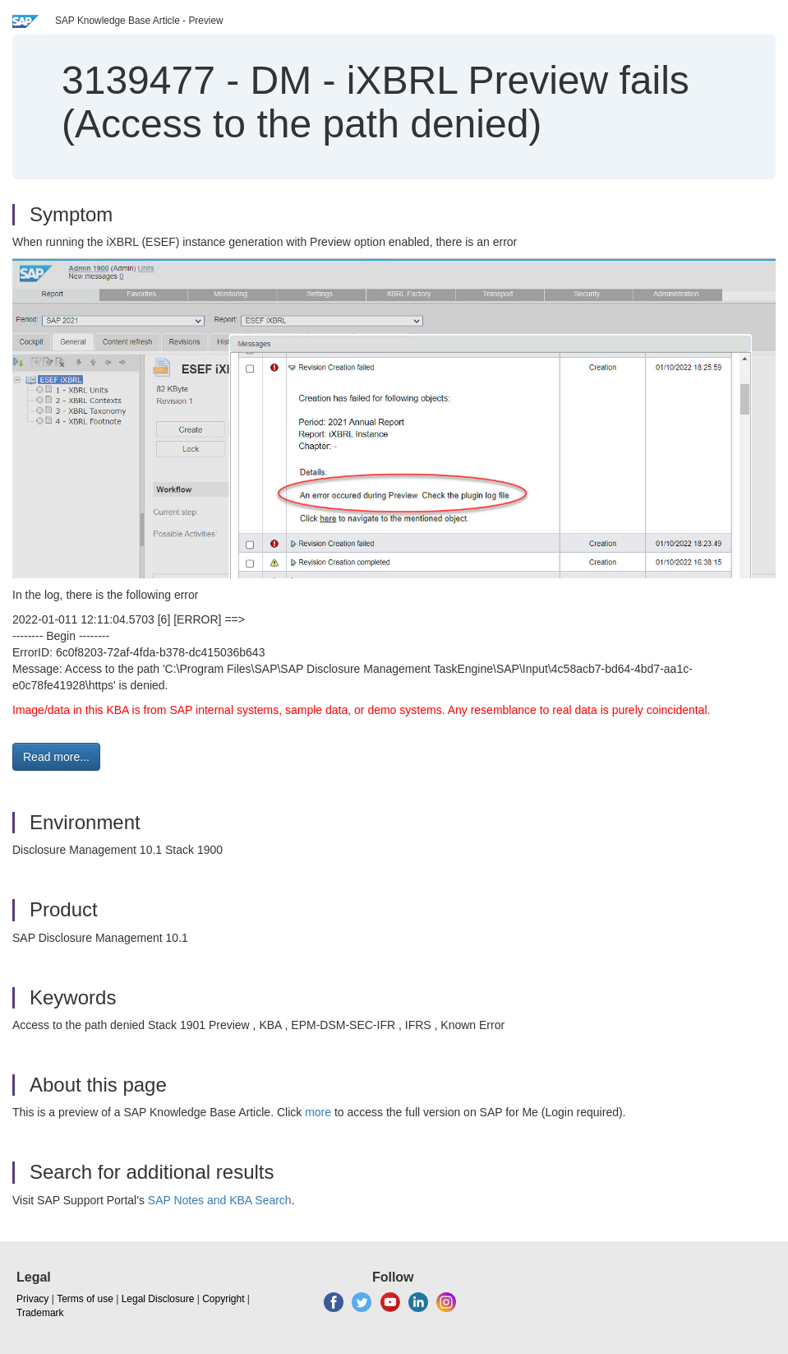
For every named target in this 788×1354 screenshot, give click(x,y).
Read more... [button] (56, 756)
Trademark (40, 1313)
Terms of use (85, 1299)
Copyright (223, 1299)
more (318, 1112)
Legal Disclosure (158, 1299)
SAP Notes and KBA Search (220, 1200)
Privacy (32, 1299)
